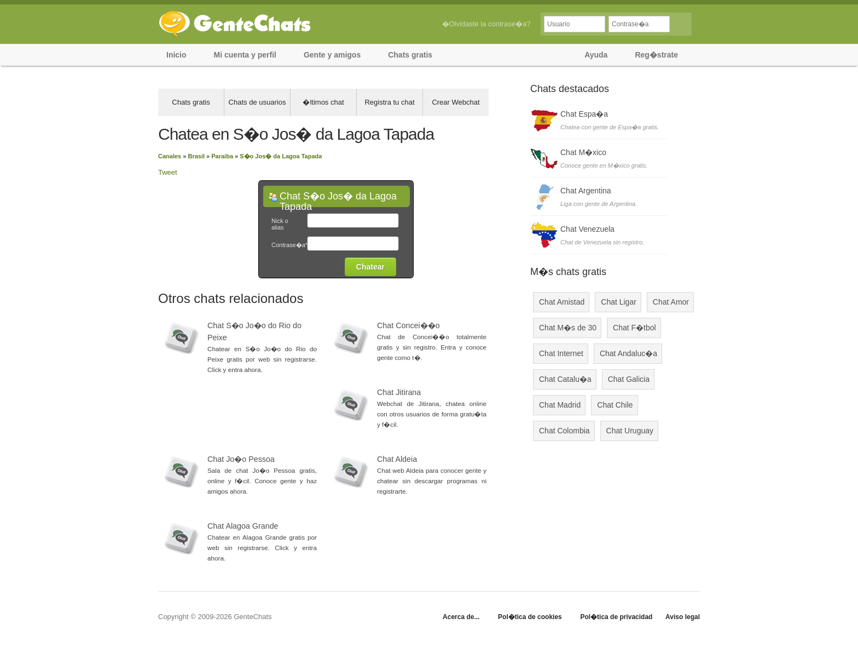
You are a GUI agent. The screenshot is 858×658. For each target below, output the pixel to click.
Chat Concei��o (408, 325)
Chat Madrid (560, 404)
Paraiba (222, 156)
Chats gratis (410, 54)
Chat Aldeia (397, 459)
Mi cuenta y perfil (245, 54)
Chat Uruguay (629, 430)
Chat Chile (615, 404)
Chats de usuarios (257, 102)
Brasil (196, 156)
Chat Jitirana (399, 392)
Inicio (176, 54)
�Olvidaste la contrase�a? (486, 24)
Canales (169, 156)
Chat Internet (561, 353)
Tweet (167, 172)
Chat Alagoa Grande (243, 526)
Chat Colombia (564, 430)
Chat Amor (671, 301)
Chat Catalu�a (565, 379)
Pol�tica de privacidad (616, 617)
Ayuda (595, 54)
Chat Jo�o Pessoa (241, 459)
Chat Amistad (561, 301)
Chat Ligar (618, 301)
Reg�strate (656, 54)
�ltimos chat (323, 102)
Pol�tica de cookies (530, 617)
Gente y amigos (332, 54)
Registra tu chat (389, 102)
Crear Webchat (455, 102)
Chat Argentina (585, 190)
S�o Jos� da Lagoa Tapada (281, 156)
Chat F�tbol (634, 327)
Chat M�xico (583, 152)
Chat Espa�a (584, 114)
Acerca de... (461, 617)
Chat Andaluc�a (628, 353)
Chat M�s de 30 (567, 327)
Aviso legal (682, 617)
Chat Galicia (629, 379)
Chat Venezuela (587, 229)
